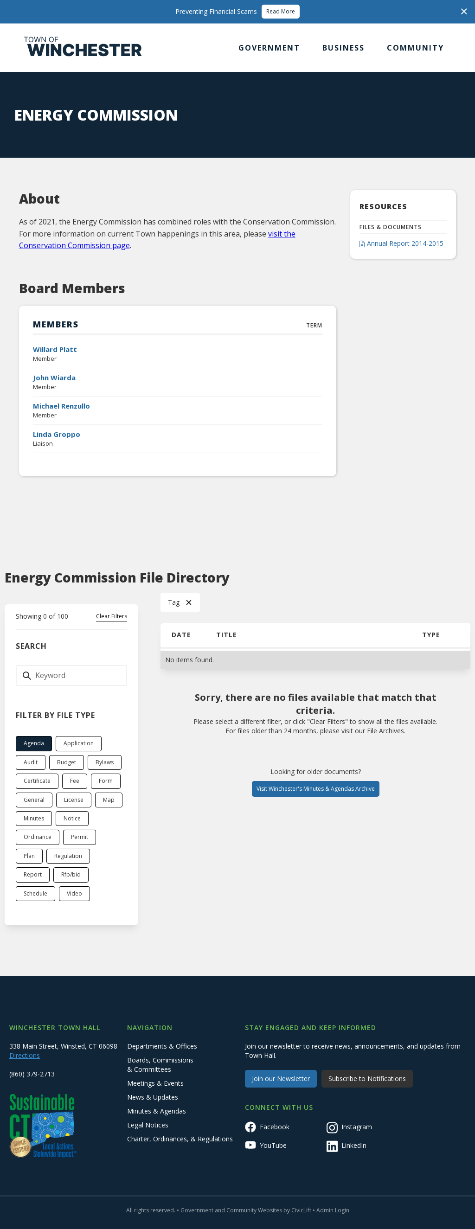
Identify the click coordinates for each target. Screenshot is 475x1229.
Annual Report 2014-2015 (405, 243)
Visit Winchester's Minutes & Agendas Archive (316, 789)
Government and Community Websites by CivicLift (245, 1210)
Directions (24, 1055)
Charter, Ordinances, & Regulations (180, 1138)
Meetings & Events (155, 1083)
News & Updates (152, 1097)
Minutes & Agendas (156, 1111)
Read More (280, 11)
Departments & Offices (162, 1046)
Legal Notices (147, 1124)
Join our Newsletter (281, 1078)
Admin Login (332, 1210)
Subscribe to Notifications (367, 1078)
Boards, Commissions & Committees (160, 1065)
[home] (83, 47)
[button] (269, 48)
